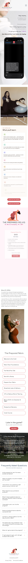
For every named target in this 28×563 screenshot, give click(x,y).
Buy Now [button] (14, 428)
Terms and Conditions (18, 560)
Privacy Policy (8, 560)
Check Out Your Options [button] (14, 199)
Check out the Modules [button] (14, 203)
